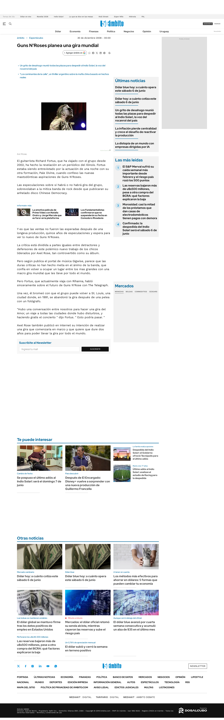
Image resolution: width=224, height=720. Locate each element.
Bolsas (129, 292)
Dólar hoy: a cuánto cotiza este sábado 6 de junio (135, 100)
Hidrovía (132, 17)
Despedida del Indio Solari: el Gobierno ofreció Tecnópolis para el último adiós (145, 454)
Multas (148, 687)
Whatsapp (55, 666)
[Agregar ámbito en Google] (75, 52)
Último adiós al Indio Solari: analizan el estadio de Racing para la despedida (145, 474)
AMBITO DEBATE (139, 697)
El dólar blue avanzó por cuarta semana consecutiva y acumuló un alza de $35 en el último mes (134, 625)
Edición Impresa (78, 682)
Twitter (18, 666)
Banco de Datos (123, 677)
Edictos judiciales (126, 687)
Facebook (25, 666)
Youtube (47, 666)
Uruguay (164, 31)
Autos (131, 682)
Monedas (119, 292)
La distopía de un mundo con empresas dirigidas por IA (134, 145)
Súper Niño (118, 17)
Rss (187, 682)
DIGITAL (80, 697)
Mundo (39, 682)
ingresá (217, 23)
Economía (75, 31)
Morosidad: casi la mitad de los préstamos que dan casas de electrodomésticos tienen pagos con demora (140, 211)
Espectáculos (36, 38)
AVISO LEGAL (101, 687)
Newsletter (217, 31)
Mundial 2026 (42, 17)
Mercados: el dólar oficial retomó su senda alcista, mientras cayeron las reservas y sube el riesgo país (87, 627)
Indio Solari (58, 17)
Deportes (56, 682)
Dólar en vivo (25, 17)
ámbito (20, 38)
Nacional (23, 682)
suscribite (208, 23)
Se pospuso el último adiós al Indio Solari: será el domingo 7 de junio (39, 481)
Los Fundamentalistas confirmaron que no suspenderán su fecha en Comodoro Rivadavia (94, 214)
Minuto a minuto (75, 618)
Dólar (58, 31)
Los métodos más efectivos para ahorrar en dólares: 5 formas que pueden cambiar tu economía (135, 580)
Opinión (147, 31)
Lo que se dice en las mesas (81, 17)
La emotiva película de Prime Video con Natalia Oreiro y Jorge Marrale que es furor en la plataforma (47, 214)
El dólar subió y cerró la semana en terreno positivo (86, 648)
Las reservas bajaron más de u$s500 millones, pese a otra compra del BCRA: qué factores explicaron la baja (140, 192)
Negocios (129, 31)
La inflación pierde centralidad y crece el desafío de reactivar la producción (136, 132)
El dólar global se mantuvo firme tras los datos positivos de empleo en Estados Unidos (39, 625)
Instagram (32, 666)
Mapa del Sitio (26, 687)
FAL (143, 17)
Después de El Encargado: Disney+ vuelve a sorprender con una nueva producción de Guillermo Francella (87, 483)
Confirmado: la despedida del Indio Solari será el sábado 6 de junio (140, 228)
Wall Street (103, 17)
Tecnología (172, 682)
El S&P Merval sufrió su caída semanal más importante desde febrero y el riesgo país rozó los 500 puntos (138, 173)
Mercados (145, 677)
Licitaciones (166, 687)
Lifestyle (197, 677)
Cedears (153, 292)
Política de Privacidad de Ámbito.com (64, 687)
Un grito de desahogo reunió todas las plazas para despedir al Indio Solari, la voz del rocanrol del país (135, 115)
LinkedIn (40, 666)
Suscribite (95, 349)
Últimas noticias (44, 677)
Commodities (141, 292)
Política (111, 31)
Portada (22, 677)
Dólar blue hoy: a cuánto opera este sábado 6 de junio (135, 89)
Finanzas (93, 31)
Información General (107, 682)
